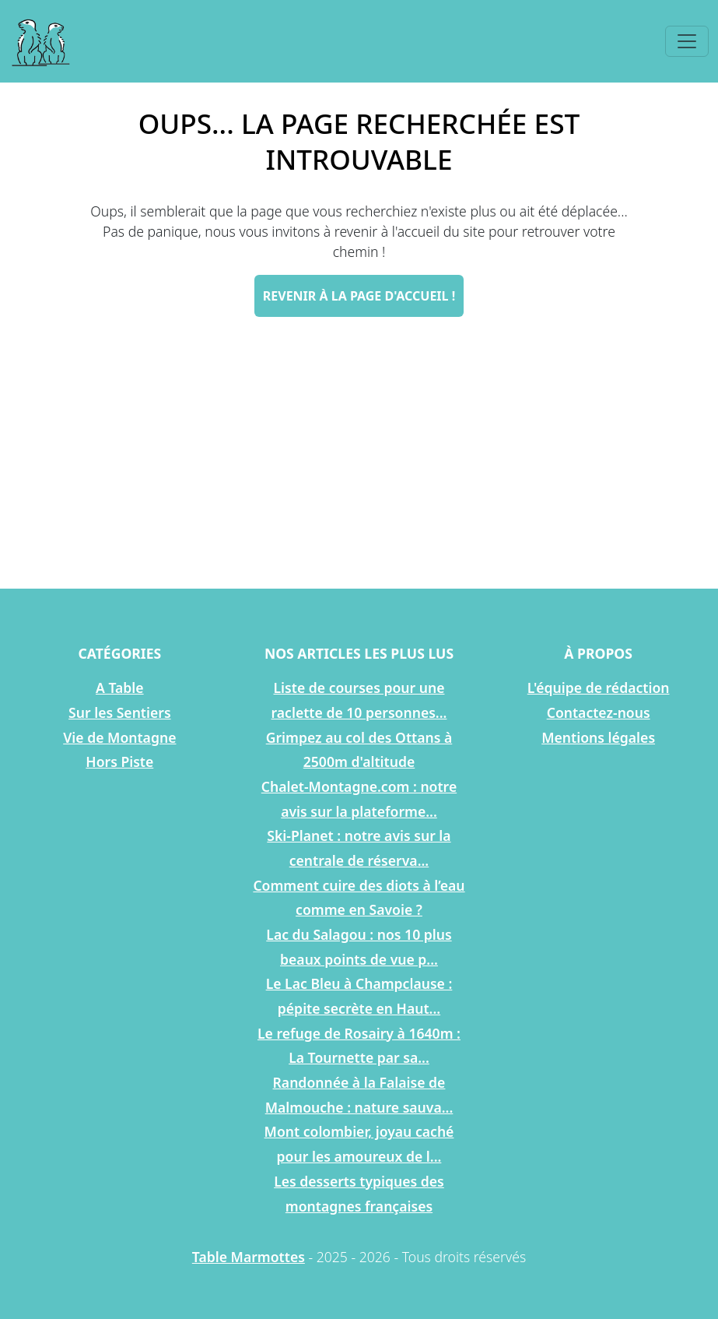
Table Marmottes (248, 1256)
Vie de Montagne (119, 737)
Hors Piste (119, 761)
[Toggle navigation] (687, 41)
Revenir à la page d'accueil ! (359, 295)
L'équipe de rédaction (598, 687)
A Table (120, 687)
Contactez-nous (598, 712)
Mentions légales (598, 737)
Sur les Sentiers (119, 712)
